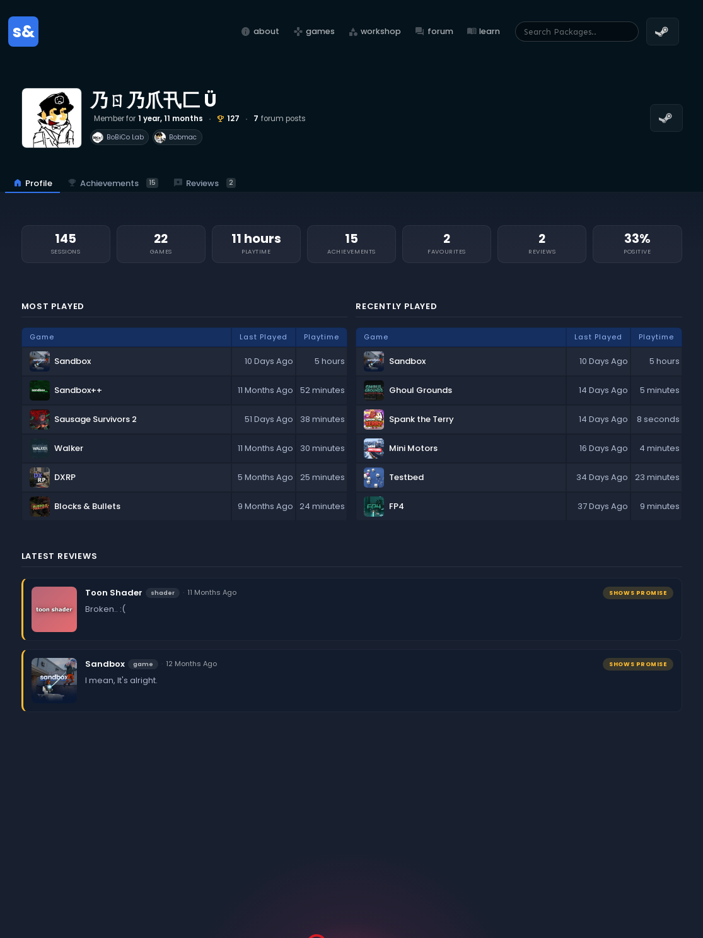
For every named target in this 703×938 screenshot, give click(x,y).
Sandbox (105, 664)
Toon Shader (113, 593)
